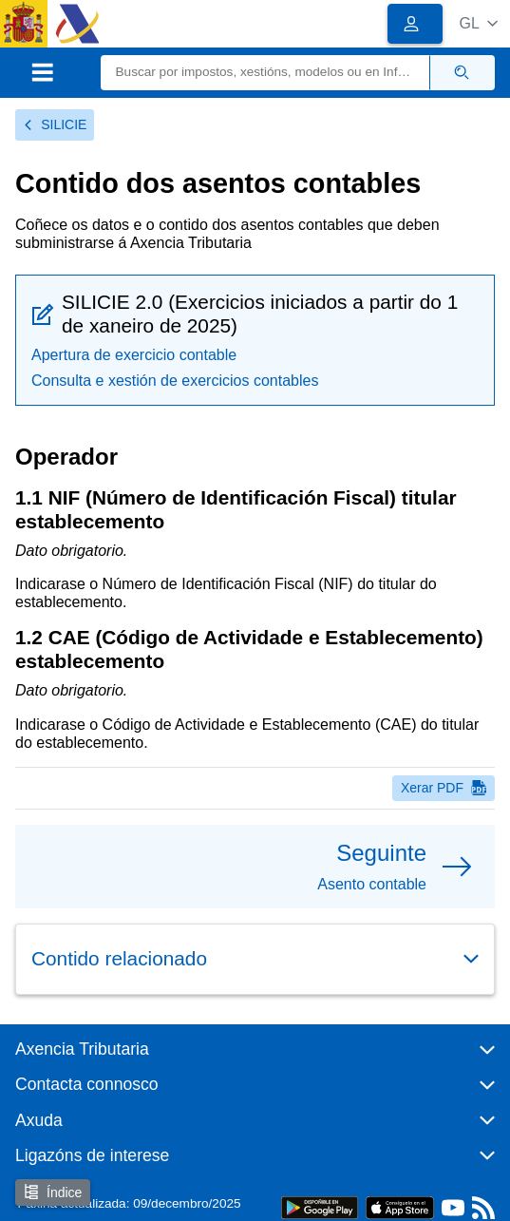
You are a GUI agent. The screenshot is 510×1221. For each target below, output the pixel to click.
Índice (53, 1192)
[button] (478, 23)
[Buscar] (265, 72)
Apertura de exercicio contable (133, 355)
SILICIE (54, 124)
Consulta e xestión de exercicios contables (174, 380)
